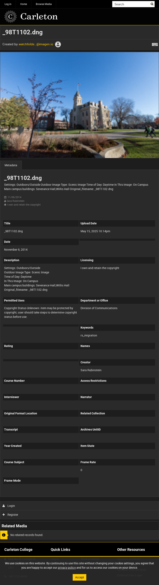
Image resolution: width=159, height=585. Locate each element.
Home (23, 4)
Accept (79, 577)
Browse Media (44, 4)
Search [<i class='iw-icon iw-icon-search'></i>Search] (152, 3)
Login (8, 506)
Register (10, 515)
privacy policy (67, 567)
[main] (79, 283)
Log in (8, 4)
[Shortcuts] (155, 43)
